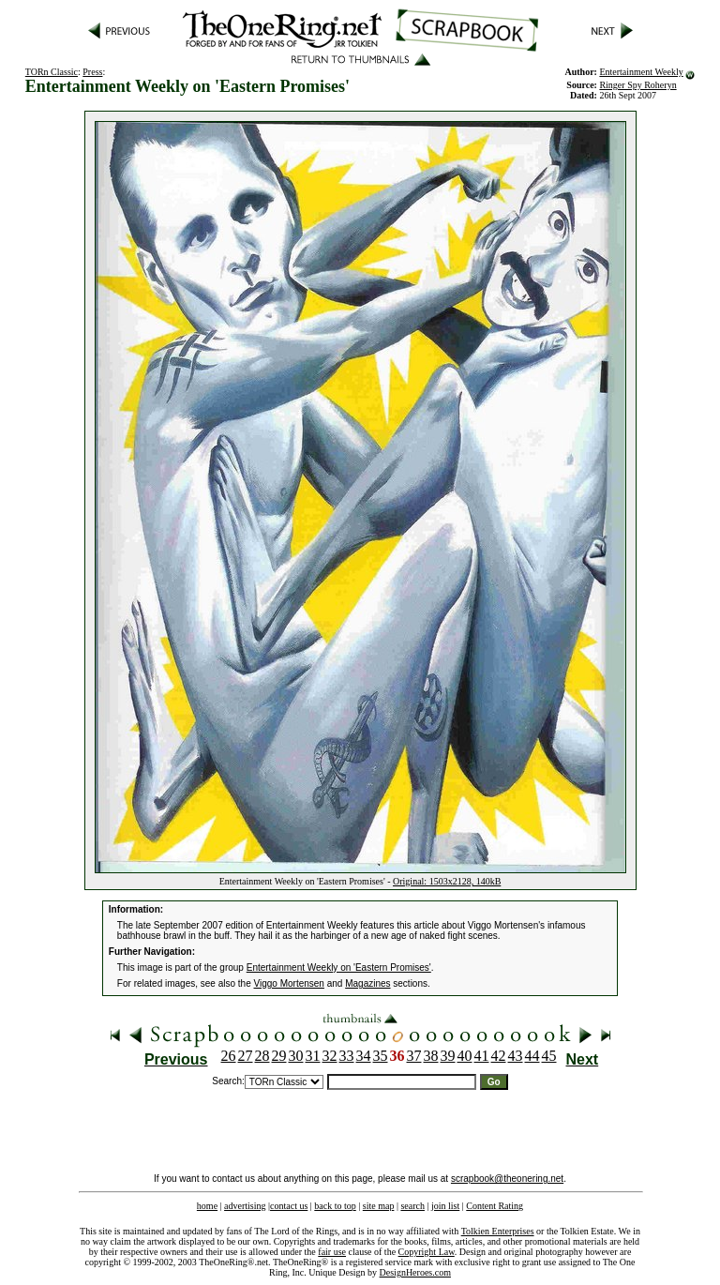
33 (346, 1056)
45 (549, 1056)
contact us (289, 1206)
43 (515, 1056)
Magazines (367, 983)
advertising (244, 1206)
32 (330, 1056)
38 (431, 1056)
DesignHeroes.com (415, 1272)
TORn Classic (51, 72)
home (207, 1206)
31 (313, 1056)
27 (245, 1056)
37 (414, 1056)
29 (279, 1056)
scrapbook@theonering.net (507, 1178)
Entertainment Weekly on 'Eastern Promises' (339, 967)
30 (296, 1056)
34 (363, 1056)
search (412, 1206)
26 (228, 1056)
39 (448, 1056)
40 (465, 1056)
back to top (334, 1206)
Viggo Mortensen (289, 983)
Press (92, 72)
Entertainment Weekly (640, 72)
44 (532, 1056)
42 (498, 1056)
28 (262, 1056)
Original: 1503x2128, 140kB (447, 881)
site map (379, 1206)
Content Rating (494, 1206)
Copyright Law (426, 1252)
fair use (332, 1252)
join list (445, 1206)
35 (380, 1056)
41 (481, 1056)
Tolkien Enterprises (497, 1231)
